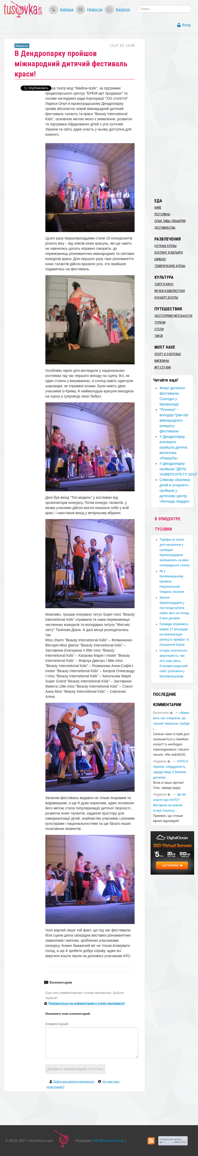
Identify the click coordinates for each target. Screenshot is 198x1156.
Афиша (66, 9)
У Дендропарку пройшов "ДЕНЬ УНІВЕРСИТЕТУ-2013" (178, 468)
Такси (158, 336)
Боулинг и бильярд (168, 252)
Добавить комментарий (75, 1069)
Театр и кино (164, 284)
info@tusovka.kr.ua (108, 1141)
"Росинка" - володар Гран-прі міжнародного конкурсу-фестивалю (174, 420)
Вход (186, 25)
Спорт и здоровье (167, 354)
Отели (159, 329)
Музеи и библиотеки (169, 291)
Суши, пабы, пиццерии (170, 221)
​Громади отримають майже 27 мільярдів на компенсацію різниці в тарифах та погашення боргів (174, 634)
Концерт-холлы (166, 297)
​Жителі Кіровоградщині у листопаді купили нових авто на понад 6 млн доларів (174, 608)
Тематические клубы (169, 266)
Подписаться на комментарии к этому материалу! (86, 1003)
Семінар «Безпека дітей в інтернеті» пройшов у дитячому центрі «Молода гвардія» (175, 490)
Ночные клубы (165, 246)
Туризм (160, 322)
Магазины (161, 361)
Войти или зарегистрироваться (74, 1081)
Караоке (160, 259)
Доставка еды (164, 227)
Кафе (157, 207)
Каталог (123, 9)
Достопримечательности (173, 316)
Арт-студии (162, 367)
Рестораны (162, 214)
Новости (94, 9)
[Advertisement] (174, 116)
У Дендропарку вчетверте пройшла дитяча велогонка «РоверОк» (173, 447)
